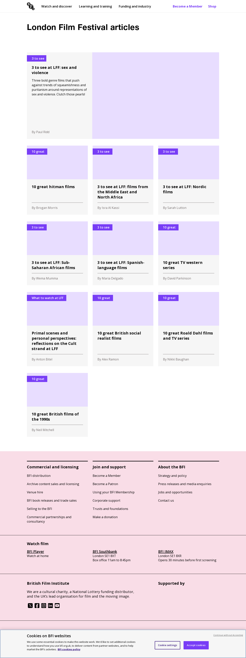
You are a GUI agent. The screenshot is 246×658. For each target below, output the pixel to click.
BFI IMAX (165, 551)
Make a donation (105, 517)
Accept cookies (196, 645)
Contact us (166, 500)
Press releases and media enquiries (184, 484)
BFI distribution (39, 475)
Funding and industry (135, 6)
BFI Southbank (105, 551)
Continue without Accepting (228, 635)
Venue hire (35, 492)
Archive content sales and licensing (53, 484)
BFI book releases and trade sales (52, 500)
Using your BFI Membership (114, 492)
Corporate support (106, 500)
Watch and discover (56, 6)
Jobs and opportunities (175, 492)
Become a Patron (105, 484)
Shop (212, 6)
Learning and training (95, 6)
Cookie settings (167, 645)
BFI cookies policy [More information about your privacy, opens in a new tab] (69, 649)
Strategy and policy (172, 475)
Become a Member (187, 6)
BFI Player (35, 551)
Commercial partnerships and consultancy (49, 519)
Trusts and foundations (110, 508)
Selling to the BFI (39, 508)
